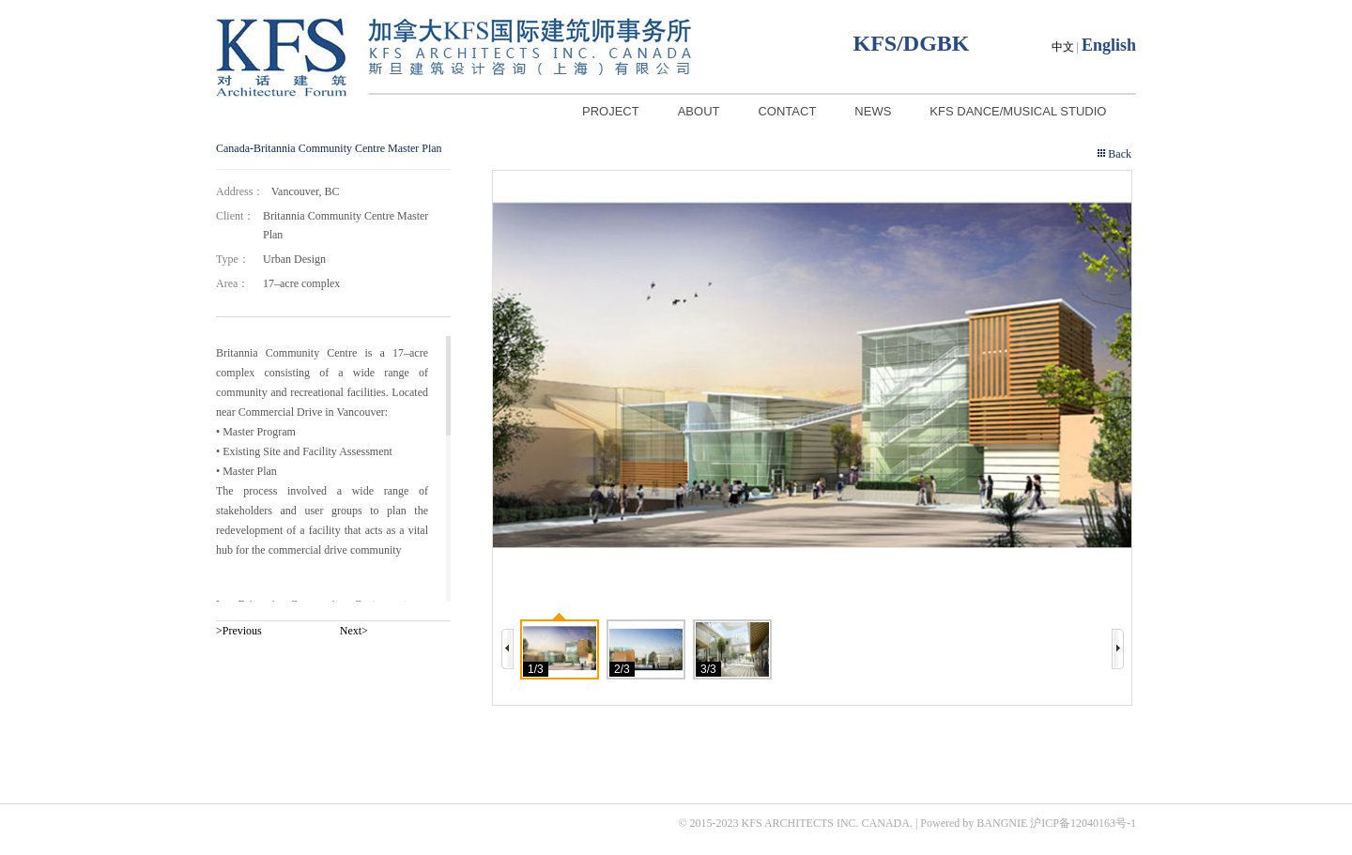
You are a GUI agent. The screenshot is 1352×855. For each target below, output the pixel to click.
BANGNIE (1001, 823)
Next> (354, 630)
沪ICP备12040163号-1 (1083, 823)
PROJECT (610, 111)
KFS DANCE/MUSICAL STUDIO (1018, 111)
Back (1119, 153)
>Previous (239, 630)
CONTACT (787, 111)
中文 (1063, 46)
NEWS (872, 111)
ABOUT (699, 111)
